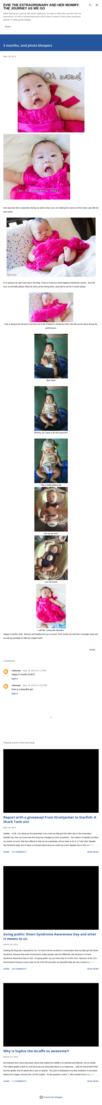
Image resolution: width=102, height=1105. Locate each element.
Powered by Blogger (51, 1097)
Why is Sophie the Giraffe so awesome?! (36, 1051)
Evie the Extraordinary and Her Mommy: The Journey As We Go (41, 6)
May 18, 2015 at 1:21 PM (34, 670)
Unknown (16, 670)
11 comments (19, 1081)
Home (8, 26)
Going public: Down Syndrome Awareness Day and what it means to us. (49, 936)
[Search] (90, 5)
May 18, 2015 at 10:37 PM (35, 685)
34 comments (19, 852)
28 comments (19, 968)
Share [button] (92, 649)
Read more (93, 852)
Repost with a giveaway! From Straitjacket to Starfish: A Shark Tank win (49, 819)
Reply (15, 678)
